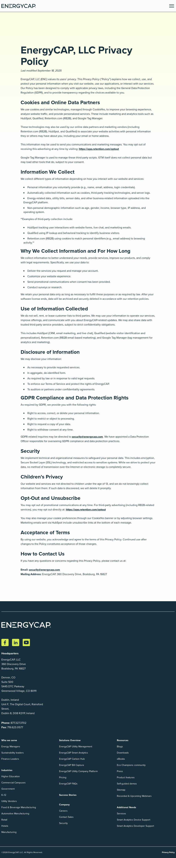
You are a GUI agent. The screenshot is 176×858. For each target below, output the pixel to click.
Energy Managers (10, 746)
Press (120, 771)
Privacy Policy (168, 852)
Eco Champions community (131, 765)
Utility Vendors (9, 801)
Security (63, 823)
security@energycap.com (87, 437)
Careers (63, 811)
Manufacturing (8, 832)
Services (121, 813)
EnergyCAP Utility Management (75, 746)
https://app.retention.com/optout (99, 149)
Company (64, 804)
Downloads (123, 753)
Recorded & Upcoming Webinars (134, 796)
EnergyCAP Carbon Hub (72, 759)
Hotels (4, 826)
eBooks (121, 759)
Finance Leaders (10, 759)
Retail (4, 820)
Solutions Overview (70, 740)
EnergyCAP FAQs (68, 783)
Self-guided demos (127, 783)
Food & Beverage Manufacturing (18, 807)
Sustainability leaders (12, 753)
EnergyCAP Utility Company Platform (78, 771)
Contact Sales (66, 817)
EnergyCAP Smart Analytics (73, 753)
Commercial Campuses (13, 782)
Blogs (120, 746)
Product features (126, 777)
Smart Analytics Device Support (133, 820)
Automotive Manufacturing (15, 813)
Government (8, 789)
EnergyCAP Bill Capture (71, 765)
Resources (122, 740)
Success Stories (67, 795)
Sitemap (121, 790)
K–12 (3, 795)
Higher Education (10, 776)
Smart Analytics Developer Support (135, 826)
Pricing (62, 777)
